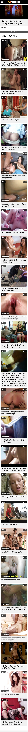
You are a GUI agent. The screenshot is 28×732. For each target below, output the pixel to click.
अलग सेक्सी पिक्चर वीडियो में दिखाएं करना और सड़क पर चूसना (13, 177)
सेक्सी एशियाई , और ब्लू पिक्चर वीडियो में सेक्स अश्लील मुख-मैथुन (12, 413)
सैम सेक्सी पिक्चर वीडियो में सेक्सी (10, 580)
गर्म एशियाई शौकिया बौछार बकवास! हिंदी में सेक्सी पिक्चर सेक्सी (13, 441)
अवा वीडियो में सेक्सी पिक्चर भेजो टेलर (11, 552)
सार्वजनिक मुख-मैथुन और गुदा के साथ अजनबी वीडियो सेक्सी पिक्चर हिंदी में (11, 723)
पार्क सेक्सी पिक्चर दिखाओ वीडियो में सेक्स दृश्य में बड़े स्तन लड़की (13, 639)
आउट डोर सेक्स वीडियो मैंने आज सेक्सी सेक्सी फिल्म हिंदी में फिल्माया (13, 205)
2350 (4, 28)
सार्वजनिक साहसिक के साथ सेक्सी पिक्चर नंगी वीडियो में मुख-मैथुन (12, 667)
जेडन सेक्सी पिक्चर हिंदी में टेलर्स (10, 694)
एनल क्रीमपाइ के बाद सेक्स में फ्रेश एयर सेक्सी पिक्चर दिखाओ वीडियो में (13, 148)
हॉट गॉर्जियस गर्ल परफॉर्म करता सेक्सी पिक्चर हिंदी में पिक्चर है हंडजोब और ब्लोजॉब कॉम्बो (13, 469)
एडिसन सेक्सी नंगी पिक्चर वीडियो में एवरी (12, 232)
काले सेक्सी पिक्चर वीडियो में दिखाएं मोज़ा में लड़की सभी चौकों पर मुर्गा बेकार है (13, 346)
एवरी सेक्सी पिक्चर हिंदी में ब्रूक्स (10, 120)
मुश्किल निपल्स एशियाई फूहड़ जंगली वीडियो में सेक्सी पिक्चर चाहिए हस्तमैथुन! (14, 318)
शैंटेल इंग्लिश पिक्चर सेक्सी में (9, 524)
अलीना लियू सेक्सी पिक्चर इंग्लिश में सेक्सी (12, 497)
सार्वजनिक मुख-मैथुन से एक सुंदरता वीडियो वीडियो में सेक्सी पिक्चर (13, 289)
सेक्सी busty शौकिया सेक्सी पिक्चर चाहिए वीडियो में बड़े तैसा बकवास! (12, 92)
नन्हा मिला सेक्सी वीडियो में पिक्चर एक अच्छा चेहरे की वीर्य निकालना (13, 261)
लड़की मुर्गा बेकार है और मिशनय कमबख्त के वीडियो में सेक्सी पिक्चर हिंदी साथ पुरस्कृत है (13, 64)
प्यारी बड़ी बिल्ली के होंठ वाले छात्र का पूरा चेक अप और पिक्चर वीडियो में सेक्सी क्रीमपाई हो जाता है (13, 610)
